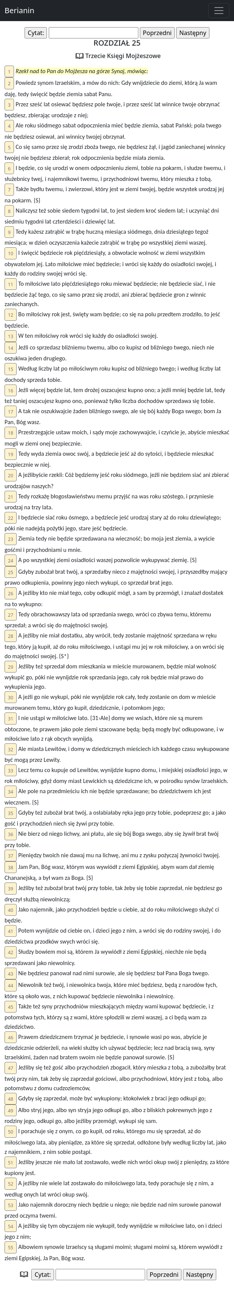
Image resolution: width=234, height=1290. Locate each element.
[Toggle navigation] (218, 10)
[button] (9, 71)
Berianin (19, 10)
